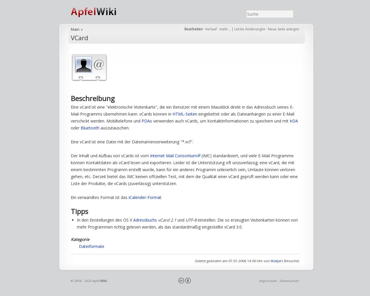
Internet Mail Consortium (173, 155)
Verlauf (211, 29)
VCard (79, 38)
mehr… (225, 29)
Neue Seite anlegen (283, 29)
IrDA (294, 121)
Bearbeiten (193, 29)
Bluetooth (90, 128)
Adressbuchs (145, 220)
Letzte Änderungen (249, 29)
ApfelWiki (100, 12)
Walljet (276, 261)
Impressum (268, 281)
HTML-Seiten (185, 114)
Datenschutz (289, 281)
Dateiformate (91, 246)
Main (75, 29)
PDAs (147, 121)
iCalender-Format (145, 197)
